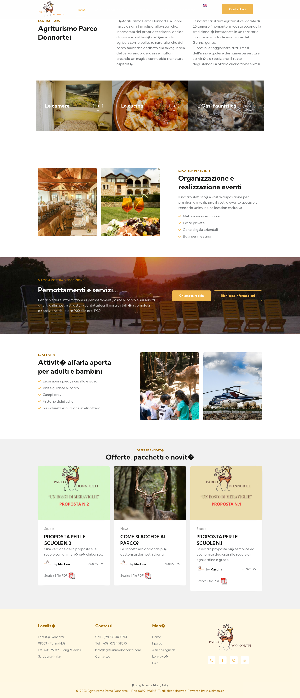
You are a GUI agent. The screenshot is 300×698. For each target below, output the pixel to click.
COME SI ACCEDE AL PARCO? (143, 540)
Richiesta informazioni (238, 296)
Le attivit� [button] (143, 10)
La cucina (132, 106)
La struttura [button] (117, 10)
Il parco (96, 10)
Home (81, 10)
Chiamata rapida (191, 296)
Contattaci (187, 10)
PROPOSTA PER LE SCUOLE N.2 (65, 540)
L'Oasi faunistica (216, 106)
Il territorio (166, 10)
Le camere (57, 106)
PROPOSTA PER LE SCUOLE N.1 (217, 540)
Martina (63, 564)
